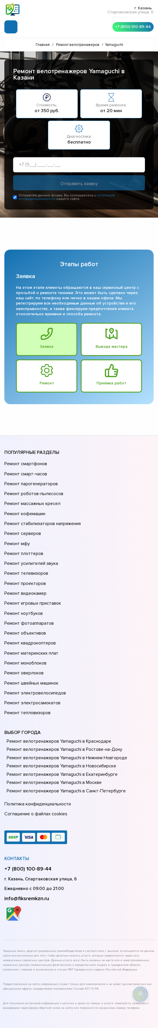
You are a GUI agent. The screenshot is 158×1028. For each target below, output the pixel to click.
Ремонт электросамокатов (31, 659)
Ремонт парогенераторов (30, 480)
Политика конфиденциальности (36, 756)
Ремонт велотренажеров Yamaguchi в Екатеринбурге (60, 727)
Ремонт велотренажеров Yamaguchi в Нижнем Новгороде (65, 711)
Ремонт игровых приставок (31, 577)
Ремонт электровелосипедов (34, 650)
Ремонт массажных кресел (31, 496)
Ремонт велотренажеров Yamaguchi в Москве (53, 735)
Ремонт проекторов (24, 561)
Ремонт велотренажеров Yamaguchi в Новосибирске (60, 719)
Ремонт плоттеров (23, 537)
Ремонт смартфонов (25, 463)
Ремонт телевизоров (25, 553)
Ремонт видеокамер (24, 569)
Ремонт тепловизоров (26, 667)
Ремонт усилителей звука (29, 545)
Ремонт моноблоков (24, 626)
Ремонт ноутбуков (22, 585)
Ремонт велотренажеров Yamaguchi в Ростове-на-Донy (63, 702)
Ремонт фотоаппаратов (28, 594)
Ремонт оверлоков (23, 634)
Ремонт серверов (22, 520)
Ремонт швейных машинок (30, 642)
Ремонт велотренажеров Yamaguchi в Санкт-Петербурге (64, 744)
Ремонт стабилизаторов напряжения (41, 512)
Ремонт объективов (24, 602)
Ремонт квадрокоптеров (29, 610)
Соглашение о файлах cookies (34, 764)
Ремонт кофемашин (24, 504)
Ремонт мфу (16, 528)
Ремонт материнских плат (30, 618)
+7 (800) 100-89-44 (132, 26)
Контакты (16, 808)
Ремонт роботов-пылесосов (33, 488)
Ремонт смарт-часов (25, 471)
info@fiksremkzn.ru (26, 848)
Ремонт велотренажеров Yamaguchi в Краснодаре (58, 694)
